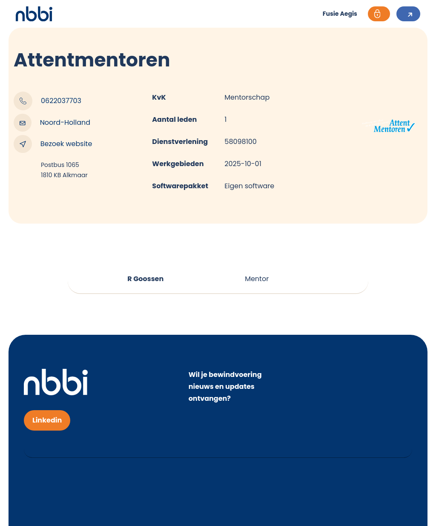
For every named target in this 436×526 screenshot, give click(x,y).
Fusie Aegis (340, 14)
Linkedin (47, 420)
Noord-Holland (52, 123)
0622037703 (47, 101)
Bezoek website (53, 144)
